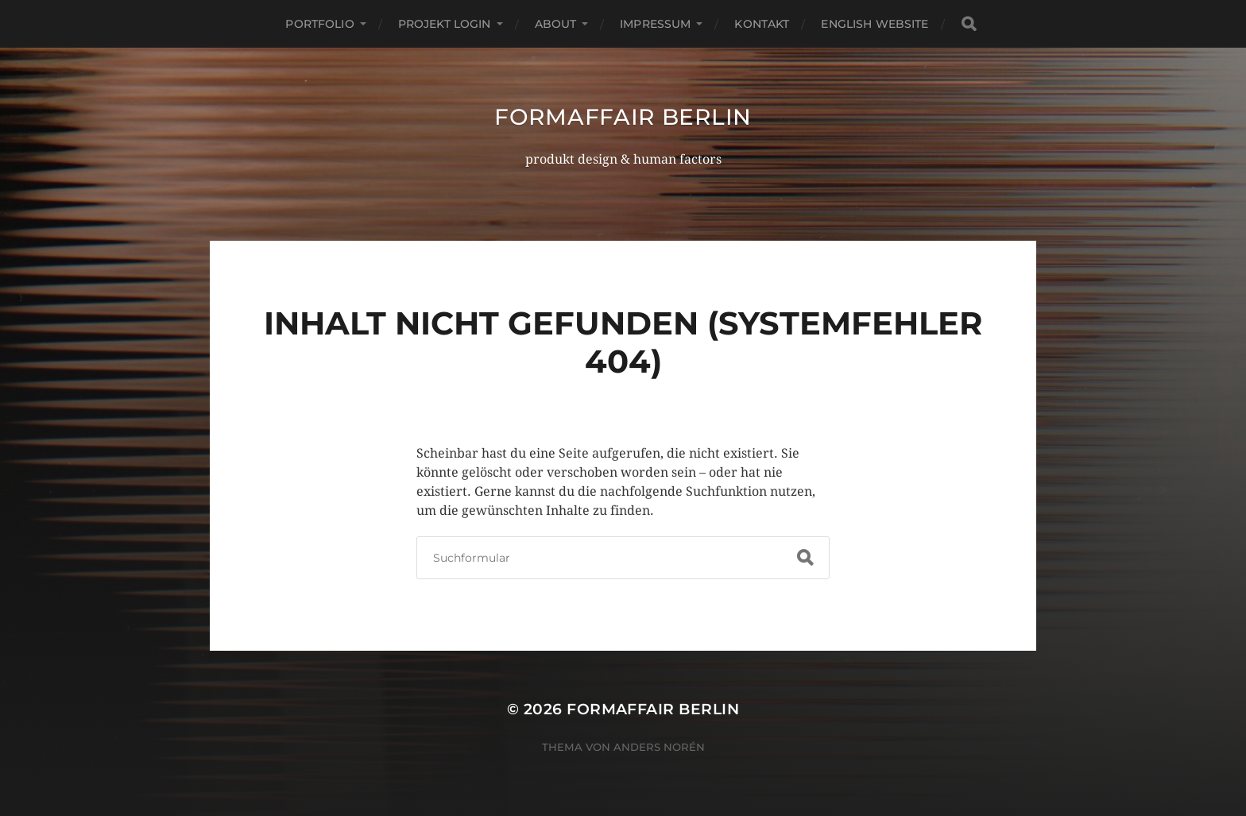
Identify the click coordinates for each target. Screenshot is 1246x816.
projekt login (444, 24)
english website (874, 24)
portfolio (319, 24)
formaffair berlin (623, 116)
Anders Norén (659, 747)
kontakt (761, 24)
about (556, 24)
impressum (655, 24)
